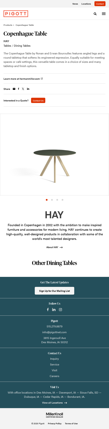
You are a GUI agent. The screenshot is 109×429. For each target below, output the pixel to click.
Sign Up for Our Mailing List (54, 290)
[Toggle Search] (95, 13)
